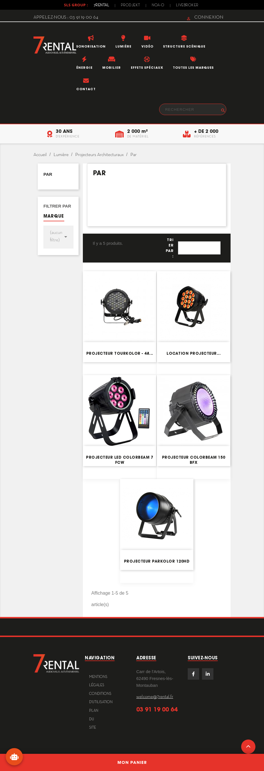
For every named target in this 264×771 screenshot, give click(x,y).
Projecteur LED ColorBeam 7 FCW (119, 460)
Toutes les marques (193, 68)
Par (47, 174)
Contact (86, 89)
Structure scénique (184, 46)
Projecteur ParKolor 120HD (157, 561)
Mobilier (111, 68)
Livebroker (187, 5)
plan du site (93, 719)
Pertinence (199, 247)
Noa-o (158, 5)
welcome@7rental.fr (154, 697)
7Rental (101, 5)
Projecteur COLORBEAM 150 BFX (193, 460)
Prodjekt (130, 5)
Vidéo (147, 46)
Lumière (123, 46)
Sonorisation (91, 46)
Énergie (84, 68)
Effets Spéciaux (147, 68)
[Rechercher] (192, 109)
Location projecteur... (194, 353)
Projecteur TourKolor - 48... (119, 353)
